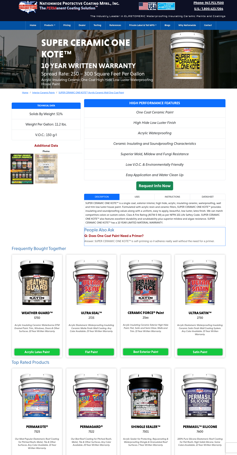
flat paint (91, 352)
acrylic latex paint (37, 352)
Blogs (167, 25)
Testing (97, 25)
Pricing (67, 25)
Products (48, 25)
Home (33, 25)
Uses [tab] (137, 196)
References (115, 25)
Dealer (82, 25)
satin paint (200, 352)
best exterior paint (145, 352)
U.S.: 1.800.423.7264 (208, 8)
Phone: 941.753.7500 (209, 2)
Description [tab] (102, 196)
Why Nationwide (187, 25)
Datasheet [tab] (208, 196)
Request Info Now (155, 185)
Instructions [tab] (172, 196)
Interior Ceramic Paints (43, 92)
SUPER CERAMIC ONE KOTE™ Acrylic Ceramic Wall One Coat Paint (91, 92)
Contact (208, 25)
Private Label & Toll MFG (142, 25)
